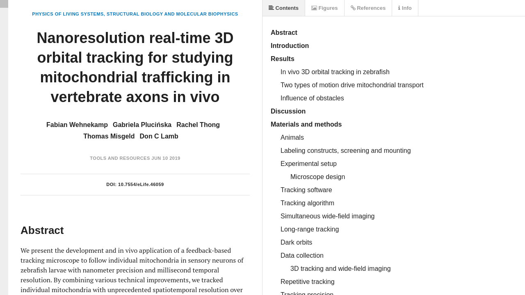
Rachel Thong (198, 124)
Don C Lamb (159, 136)
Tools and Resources (120, 158)
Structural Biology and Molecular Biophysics (172, 13)
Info (404, 8)
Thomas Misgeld (109, 136)
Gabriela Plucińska (142, 124)
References (368, 8)
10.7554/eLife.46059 (141, 184)
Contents (284, 8)
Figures (324, 8)
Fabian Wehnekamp (77, 124)
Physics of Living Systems (67, 13)
